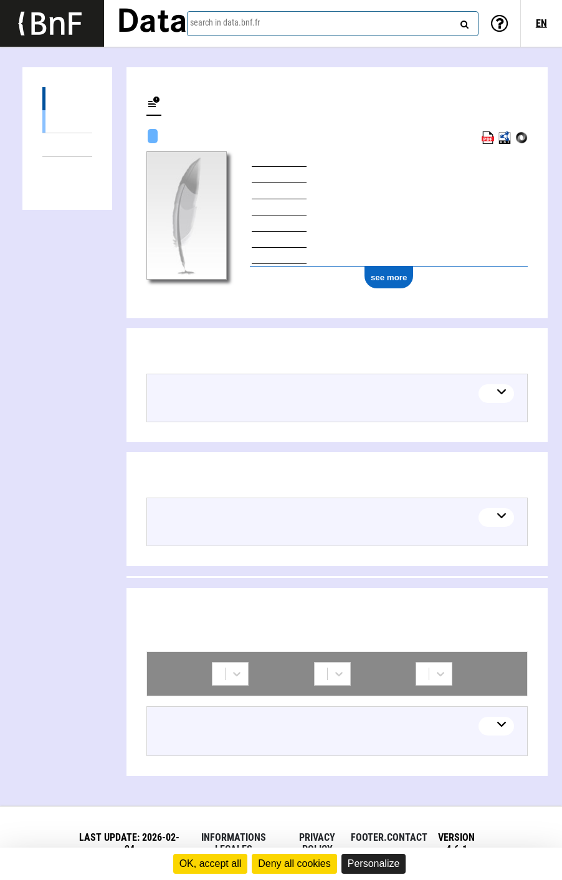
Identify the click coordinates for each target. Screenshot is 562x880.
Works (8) (67, 98)
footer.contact (389, 837)
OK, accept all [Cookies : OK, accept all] (210, 863)
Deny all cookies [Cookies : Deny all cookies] (294, 863)
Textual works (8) (67, 121)
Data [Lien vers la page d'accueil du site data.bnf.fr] (152, 23)
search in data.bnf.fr (225, 22)
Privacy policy (317, 843)
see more (389, 277)
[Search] (463, 22)
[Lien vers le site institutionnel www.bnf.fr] (52, 23)
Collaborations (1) (67, 168)
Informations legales (233, 843)
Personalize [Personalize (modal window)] (374, 863)
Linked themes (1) (67, 144)
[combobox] (333, 23)
